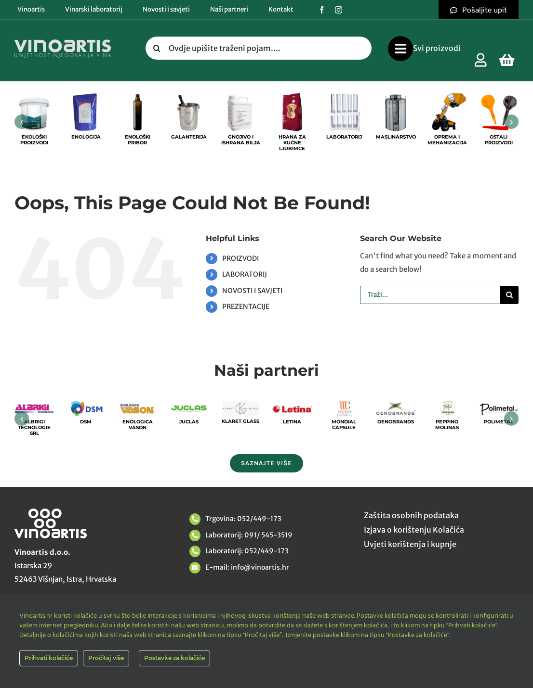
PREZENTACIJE (245, 306)
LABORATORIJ (244, 274)
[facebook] (321, 9)
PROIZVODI (240, 258)
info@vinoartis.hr (259, 567)
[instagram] (338, 9)
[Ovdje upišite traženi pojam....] (259, 48)
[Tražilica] (157, 48)
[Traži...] (430, 295)
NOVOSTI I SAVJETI (252, 290)
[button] (21, 122)
